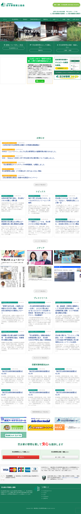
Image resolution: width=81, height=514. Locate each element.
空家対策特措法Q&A (35, 19)
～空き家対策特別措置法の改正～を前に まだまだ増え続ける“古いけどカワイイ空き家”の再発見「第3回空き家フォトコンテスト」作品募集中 (39, 310)
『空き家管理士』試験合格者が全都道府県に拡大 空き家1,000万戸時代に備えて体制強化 (39, 337)
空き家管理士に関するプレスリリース (10, 302)
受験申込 (45, 19)
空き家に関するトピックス (8, 169)
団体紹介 (25, 19)
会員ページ (55, 19)
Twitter (45, 492)
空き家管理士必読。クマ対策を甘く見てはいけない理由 (21, 171)
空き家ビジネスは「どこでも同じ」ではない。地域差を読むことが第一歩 (67, 200)
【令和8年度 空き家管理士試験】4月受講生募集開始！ (21, 145)
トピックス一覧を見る (40, 241)
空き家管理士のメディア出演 (8, 149)
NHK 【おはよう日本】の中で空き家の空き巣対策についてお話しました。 (29, 158)
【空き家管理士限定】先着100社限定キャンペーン (20, 178)
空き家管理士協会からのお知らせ (9, 142)
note (44, 494)
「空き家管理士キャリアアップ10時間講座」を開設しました (23, 165)
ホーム (5, 19)
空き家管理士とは (13, 48)
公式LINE (45, 498)
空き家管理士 (15, 19)
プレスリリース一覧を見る (40, 357)
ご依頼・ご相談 (66, 19)
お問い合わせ (76, 19)
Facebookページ (47, 491)
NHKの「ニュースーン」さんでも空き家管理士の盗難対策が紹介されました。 (29, 151)
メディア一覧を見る (40, 291)
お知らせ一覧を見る (40, 184)
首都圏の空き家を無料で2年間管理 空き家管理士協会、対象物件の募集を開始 (12, 337)
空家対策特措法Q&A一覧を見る (40, 412)
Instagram (45, 496)
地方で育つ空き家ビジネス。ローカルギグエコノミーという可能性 (39, 200)
